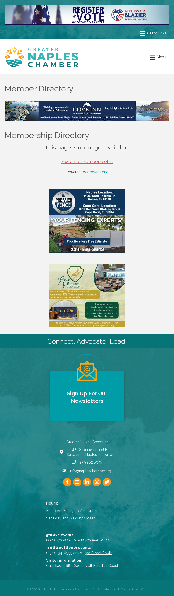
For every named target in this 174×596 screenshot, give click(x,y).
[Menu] (153, 33)
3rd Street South (98, 553)
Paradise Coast (105, 565)
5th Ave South (97, 540)
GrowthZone (97, 172)
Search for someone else (87, 161)
